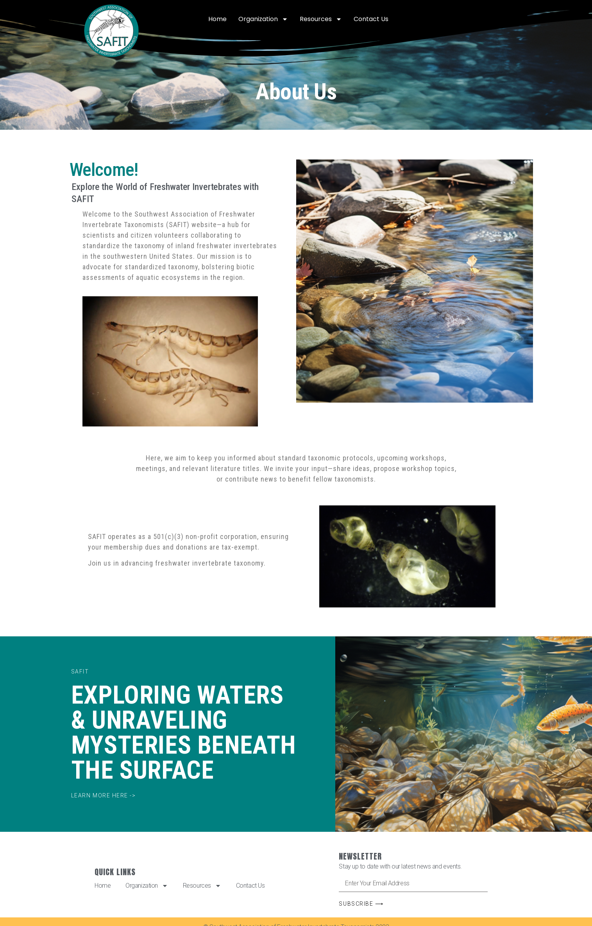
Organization (263, 19)
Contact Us (371, 18)
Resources (321, 19)
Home (217, 18)
